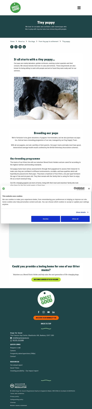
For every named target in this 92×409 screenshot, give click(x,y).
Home (12, 41)
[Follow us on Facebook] (11, 46)
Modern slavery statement (18, 405)
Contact (13, 356)
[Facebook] (39, 312)
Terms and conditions (17, 393)
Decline (45, 219)
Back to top (46, 324)
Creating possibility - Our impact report (24, 371)
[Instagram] (44, 312)
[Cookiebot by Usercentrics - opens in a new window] (75, 188)
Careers (13, 351)
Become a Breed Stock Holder (46, 279)
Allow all (75, 219)
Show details (81, 212)
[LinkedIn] (53, 312)
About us (21, 41)
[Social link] (48, 312)
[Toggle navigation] (79, 8)
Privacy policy (14, 396)
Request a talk (15, 348)
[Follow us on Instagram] (16, 46)
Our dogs (31, 41)
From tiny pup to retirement (48, 41)
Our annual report (16, 365)
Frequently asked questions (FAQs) (22, 353)
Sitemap (13, 402)
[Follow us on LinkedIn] (24, 46)
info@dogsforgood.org (19, 338)
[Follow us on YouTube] (20, 46)
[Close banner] (89, 188)
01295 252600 (17, 340)
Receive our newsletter (46, 318)
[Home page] (15, 8)
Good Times (14, 368)
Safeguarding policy (16, 399)
